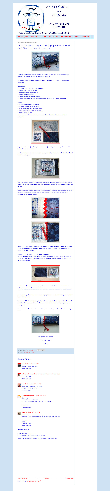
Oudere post (69, 478)
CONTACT (85, 37)
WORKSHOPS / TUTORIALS (48, 37)
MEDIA (77, 37)
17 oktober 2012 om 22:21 (53, 374)
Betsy (23, 412)
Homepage (46, 478)
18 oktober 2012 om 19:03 (33, 412)
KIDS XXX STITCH (66, 37)
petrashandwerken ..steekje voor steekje (33, 374)
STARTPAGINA (23, 37)
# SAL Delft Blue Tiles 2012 (29, 352)
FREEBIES (34, 37)
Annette (24, 384)
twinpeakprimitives (27, 396)
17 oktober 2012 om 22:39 (34, 384)
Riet (23, 364)
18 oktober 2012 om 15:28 (40, 396)
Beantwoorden (26, 369)
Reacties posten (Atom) (34, 481)
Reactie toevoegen (23, 429)
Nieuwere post (22, 478)
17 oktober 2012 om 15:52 (31, 364)
